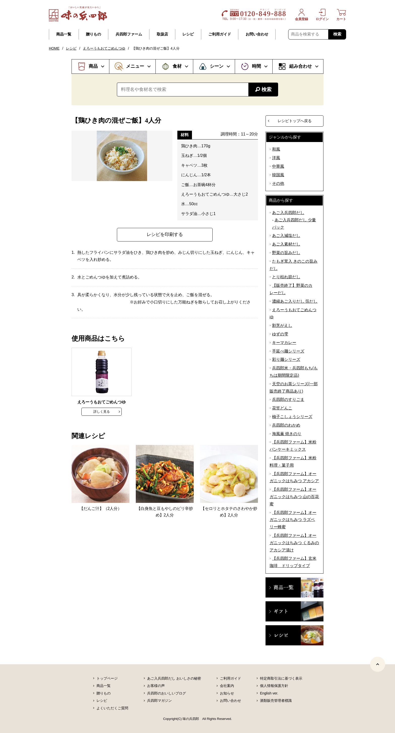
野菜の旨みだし (286, 253)
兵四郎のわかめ (286, 425)
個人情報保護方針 (274, 686)
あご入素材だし (286, 244)
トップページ (107, 678)
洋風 (276, 158)
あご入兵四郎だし (288, 213)
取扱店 (162, 34)
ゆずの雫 (280, 334)
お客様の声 (156, 686)
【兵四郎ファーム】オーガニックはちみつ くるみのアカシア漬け (294, 542)
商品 (93, 66)
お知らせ (227, 693)
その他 (278, 183)
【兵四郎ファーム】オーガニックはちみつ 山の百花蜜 (294, 496)
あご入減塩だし (286, 235)
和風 (276, 149)
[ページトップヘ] (377, 664)
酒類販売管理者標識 (276, 701)
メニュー (135, 66)
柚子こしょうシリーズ (292, 416)
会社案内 (227, 686)
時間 (256, 66)
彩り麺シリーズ (286, 359)
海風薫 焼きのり (286, 434)
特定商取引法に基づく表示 (281, 678)
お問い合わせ (257, 34)
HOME (54, 48)
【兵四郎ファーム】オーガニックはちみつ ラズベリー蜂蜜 (293, 519)
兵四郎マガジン (159, 701)
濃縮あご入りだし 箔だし (294, 301)
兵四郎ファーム (129, 34)
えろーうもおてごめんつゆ (104, 48)
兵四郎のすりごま (288, 399)
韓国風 (278, 175)
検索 (337, 34)
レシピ (188, 34)
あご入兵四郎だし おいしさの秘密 (174, 678)
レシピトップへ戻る (295, 121)
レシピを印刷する (165, 234)
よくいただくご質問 (112, 708)
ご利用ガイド (219, 34)
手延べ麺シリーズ (288, 351)
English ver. (269, 693)
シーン (216, 66)
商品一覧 (63, 34)
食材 (177, 66)
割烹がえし (282, 325)
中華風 (278, 166)
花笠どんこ (282, 408)
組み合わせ (300, 66)
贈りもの (93, 34)
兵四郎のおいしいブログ (166, 693)
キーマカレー (284, 342)
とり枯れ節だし (286, 277)
